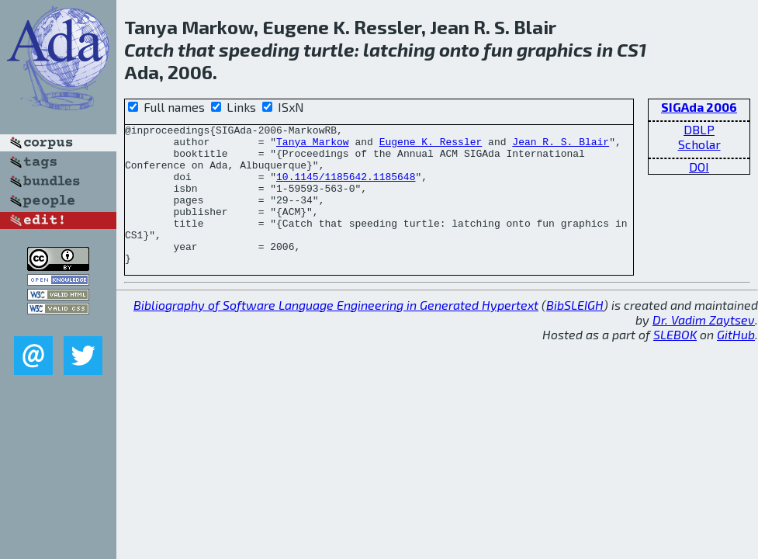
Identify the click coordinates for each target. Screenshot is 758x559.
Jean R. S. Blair (560, 146)
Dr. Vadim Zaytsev (703, 347)
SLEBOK (675, 362)
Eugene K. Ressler (431, 146)
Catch (149, 49)
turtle (329, 49)
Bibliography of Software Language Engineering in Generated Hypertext (335, 332)
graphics (555, 49)
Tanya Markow (312, 146)
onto (459, 49)
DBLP (699, 129)
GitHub (736, 362)
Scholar (699, 144)
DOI (699, 166)
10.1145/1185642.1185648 (345, 188)
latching (399, 49)
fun (498, 49)
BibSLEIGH (575, 332)
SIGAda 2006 (699, 106)
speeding (259, 49)
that (196, 49)
